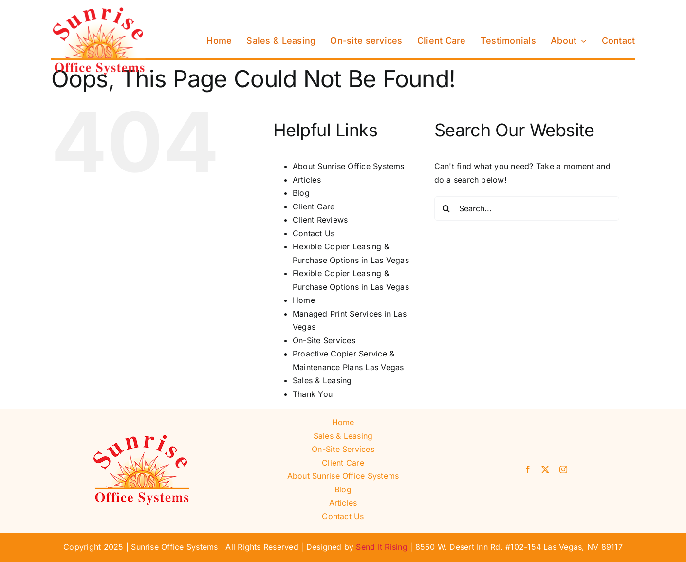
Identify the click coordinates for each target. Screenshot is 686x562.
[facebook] (528, 469)
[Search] (446, 208)
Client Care (314, 206)
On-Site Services (324, 340)
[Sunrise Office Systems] (99, 11)
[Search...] (526, 208)
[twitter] (545, 469)
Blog (301, 193)
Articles (307, 180)
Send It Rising (381, 547)
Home (304, 300)
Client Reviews (320, 220)
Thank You (313, 394)
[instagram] (563, 469)
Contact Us (313, 233)
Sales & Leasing (322, 380)
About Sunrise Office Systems (349, 166)
